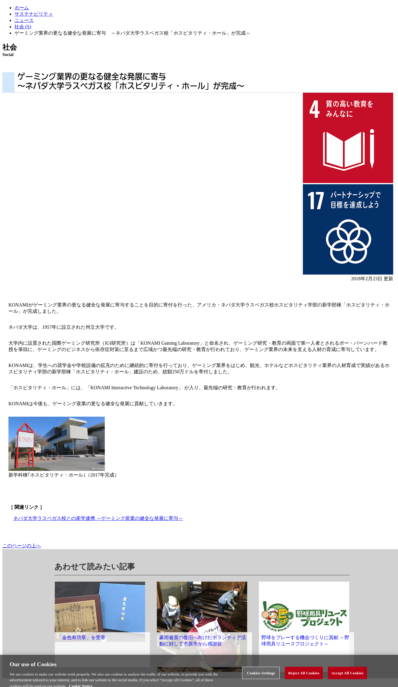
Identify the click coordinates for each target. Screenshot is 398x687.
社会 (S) (22, 26)
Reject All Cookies (303, 675)
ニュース (24, 20)
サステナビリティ (33, 14)
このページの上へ (21, 545)
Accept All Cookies (347, 675)
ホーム (21, 7)
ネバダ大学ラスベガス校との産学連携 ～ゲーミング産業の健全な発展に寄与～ (98, 518)
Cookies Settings (261, 675)
